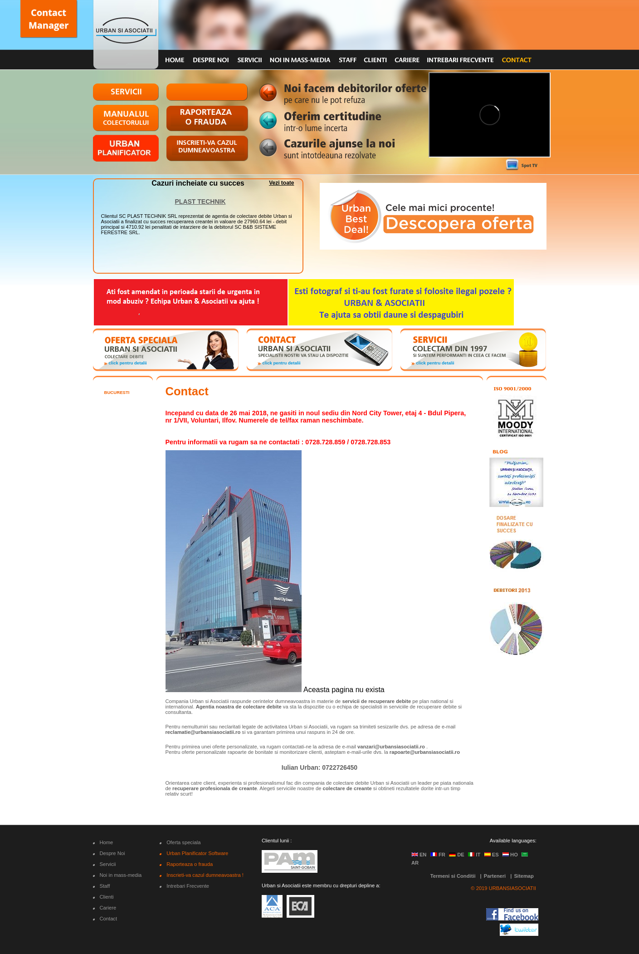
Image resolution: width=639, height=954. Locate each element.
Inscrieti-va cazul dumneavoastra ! (205, 875)
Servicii (108, 864)
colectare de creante (347, 788)
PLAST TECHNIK (200, 201)
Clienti (107, 897)
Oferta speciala (183, 842)
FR (437, 854)
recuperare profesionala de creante (214, 788)
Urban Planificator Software (197, 853)
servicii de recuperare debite (376, 701)
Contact (108, 918)
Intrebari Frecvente (187, 886)
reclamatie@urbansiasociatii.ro (203, 732)
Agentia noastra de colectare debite (239, 706)
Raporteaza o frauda (189, 864)
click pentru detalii (128, 362)
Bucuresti (117, 392)
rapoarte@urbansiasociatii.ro (425, 752)
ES (491, 854)
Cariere (108, 907)
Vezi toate (281, 183)
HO (510, 854)
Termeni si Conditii (453, 876)
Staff (105, 886)
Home (106, 842)
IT (474, 854)
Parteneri (495, 876)
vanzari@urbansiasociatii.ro (391, 746)
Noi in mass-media (121, 875)
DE (456, 854)
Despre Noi (112, 853)
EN (419, 854)
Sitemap (524, 876)
